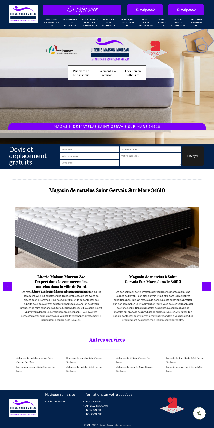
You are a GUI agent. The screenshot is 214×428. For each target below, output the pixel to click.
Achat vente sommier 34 (178, 22)
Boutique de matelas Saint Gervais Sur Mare (84, 360)
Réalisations (56, 401)
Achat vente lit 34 (162, 22)
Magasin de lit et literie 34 (70, 22)
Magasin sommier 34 (196, 22)
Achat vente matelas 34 (146, 22)
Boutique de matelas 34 (127, 22)
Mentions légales (123, 425)
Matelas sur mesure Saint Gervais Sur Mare (35, 368)
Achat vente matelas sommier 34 (89, 22)
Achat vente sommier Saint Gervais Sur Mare (134, 368)
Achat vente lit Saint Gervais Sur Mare (133, 360)
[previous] (7, 286)
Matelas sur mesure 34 (108, 22)
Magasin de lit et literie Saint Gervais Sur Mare (185, 360)
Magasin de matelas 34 (51, 22)
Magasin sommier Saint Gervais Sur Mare (184, 368)
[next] (206, 286)
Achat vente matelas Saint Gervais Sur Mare (84, 368)
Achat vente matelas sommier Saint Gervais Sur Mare (34, 360)
